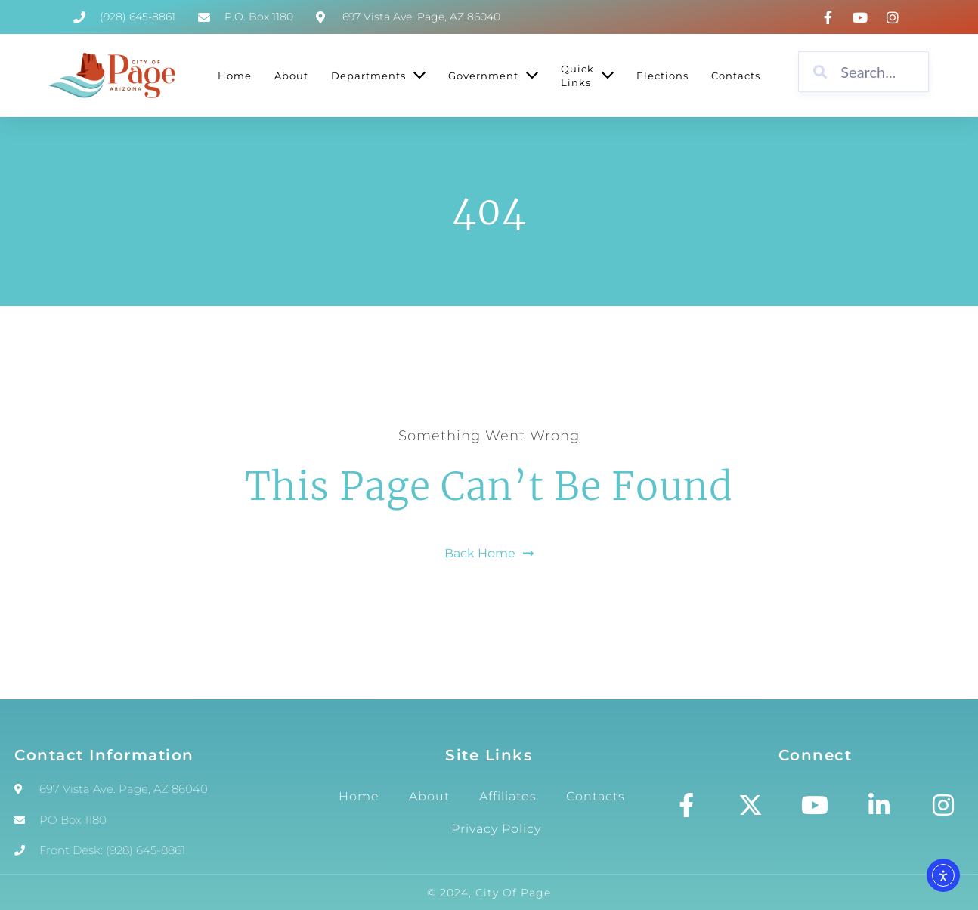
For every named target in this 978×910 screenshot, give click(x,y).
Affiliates (508, 796)
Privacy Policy (496, 829)
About (429, 796)
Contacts (595, 796)
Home (359, 796)
